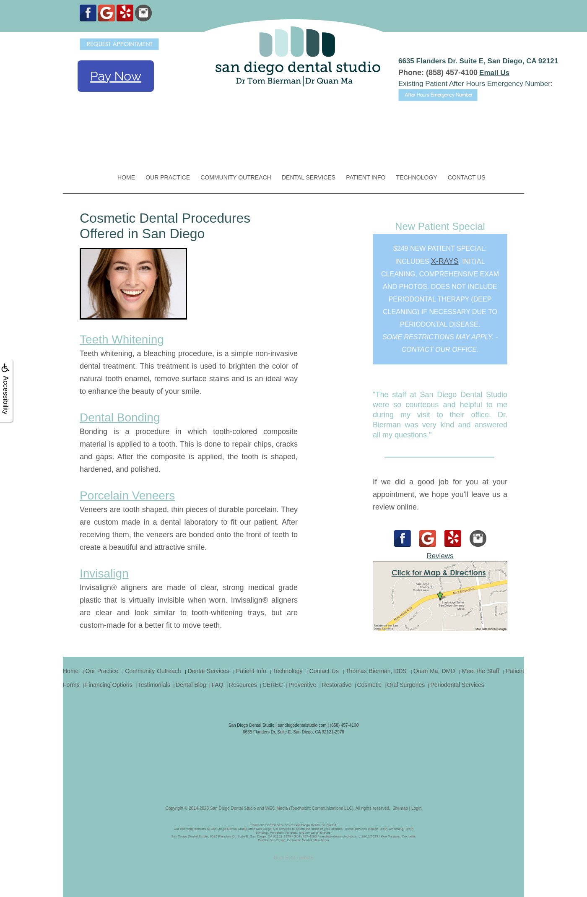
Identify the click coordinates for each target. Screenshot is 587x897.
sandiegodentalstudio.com (302, 725)
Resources (243, 684)
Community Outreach (235, 177)
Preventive (302, 684)
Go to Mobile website (293, 857)
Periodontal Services (457, 684)
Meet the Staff (480, 671)
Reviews (439, 556)
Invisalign (104, 573)
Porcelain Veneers (127, 495)
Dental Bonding (120, 417)
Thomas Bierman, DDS (376, 671)
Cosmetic (369, 684)
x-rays (445, 261)
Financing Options (108, 684)
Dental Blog (191, 684)
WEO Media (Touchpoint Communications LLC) (309, 808)
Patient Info (365, 177)
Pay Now (115, 76)
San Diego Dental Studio (233, 808)
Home (126, 177)
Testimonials (154, 684)
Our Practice (167, 177)
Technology (416, 177)
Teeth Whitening (122, 339)
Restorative (336, 684)
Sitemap (400, 808)
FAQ (217, 684)
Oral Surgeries (406, 684)
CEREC (272, 684)
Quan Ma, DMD (434, 671)
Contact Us (467, 177)
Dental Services (308, 177)
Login (416, 808)
